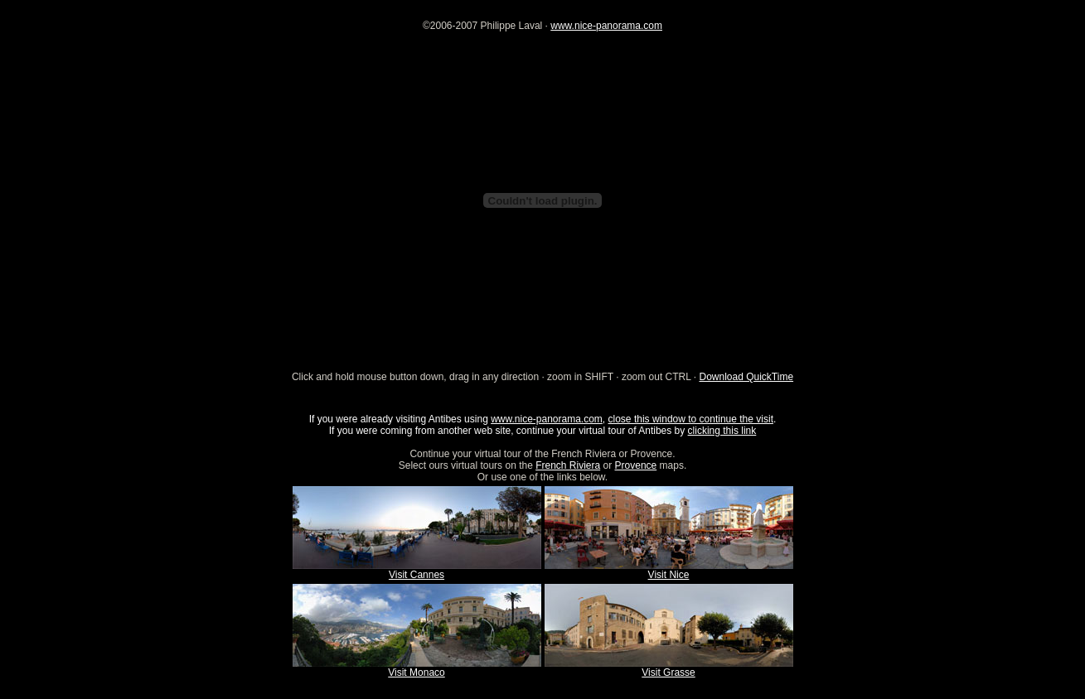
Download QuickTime (746, 377)
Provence (636, 465)
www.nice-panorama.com (606, 25)
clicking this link (722, 430)
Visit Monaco (416, 672)
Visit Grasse (668, 672)
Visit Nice (669, 575)
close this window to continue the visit (690, 419)
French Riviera (567, 465)
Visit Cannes (416, 575)
